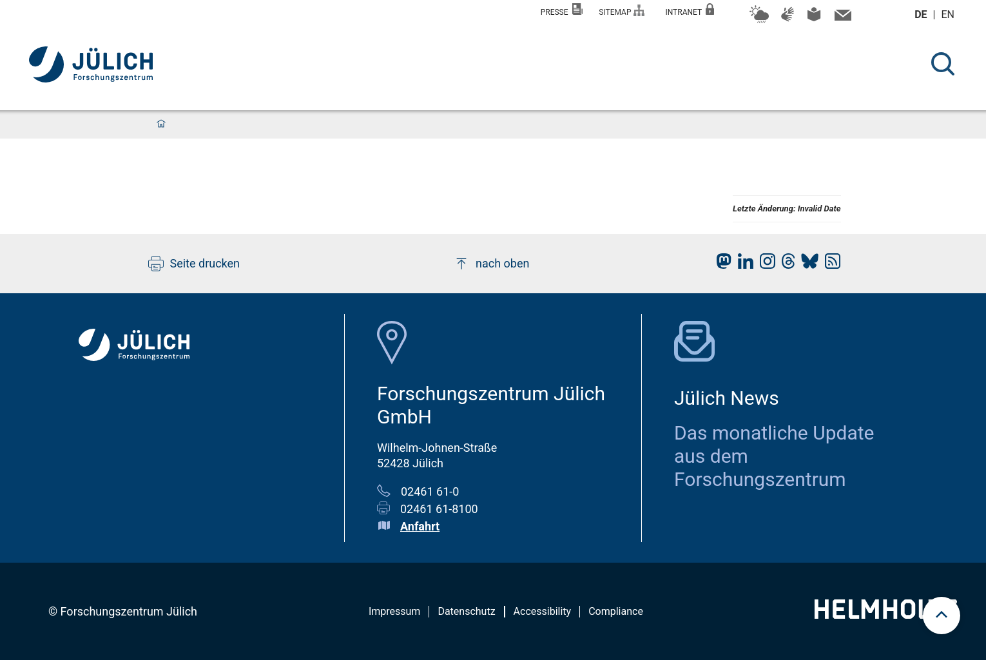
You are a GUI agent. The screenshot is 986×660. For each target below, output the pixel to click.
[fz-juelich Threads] (785, 264)
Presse (562, 10)
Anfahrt (420, 526)
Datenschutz (466, 611)
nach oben (491, 263)
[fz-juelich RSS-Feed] (829, 264)
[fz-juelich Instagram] (764, 264)
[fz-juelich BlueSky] (806, 264)
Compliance (615, 611)
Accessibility (543, 611)
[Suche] (942, 63)
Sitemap (621, 11)
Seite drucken (194, 263)
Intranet (689, 10)
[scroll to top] (941, 615)
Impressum (395, 611)
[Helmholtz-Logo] (886, 614)
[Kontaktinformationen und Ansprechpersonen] (841, 18)
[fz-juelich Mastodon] (720, 264)
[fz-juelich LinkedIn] (742, 264)
